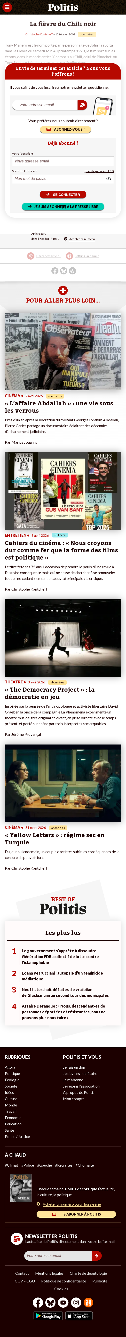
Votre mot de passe (24, 171)
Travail (10, 1111)
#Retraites (63, 1165)
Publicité (99, 1281)
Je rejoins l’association (81, 1086)
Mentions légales (49, 1273)
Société (11, 1086)
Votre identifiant (22, 153)
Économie (13, 1117)
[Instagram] (76, 1303)
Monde (11, 1105)
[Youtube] (63, 1303)
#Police (27, 1165)
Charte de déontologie (88, 1273)
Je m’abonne (73, 1079)
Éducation (13, 1123)
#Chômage (85, 1165)
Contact (22, 1273)
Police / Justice (17, 1136)
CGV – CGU (25, 1281)
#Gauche (44, 1165)
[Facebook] (38, 1303)
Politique (12, 1073)
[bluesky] (50, 1303)
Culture (11, 1098)
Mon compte (74, 1098)
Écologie (12, 1079)
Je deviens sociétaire (80, 1073)
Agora (10, 1067)
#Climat (11, 1165)
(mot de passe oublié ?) (99, 171)
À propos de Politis (78, 1092)
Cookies (61, 1288)
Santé (9, 1130)
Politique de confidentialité (63, 1281)
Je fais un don (74, 1067)
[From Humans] (88, 1303)
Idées (9, 1092)
